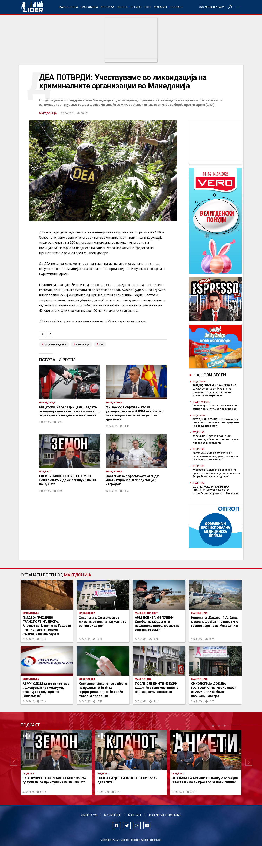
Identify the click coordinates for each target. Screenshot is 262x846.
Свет (147, 7)
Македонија (68, 7)
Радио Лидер (32, 7)
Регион (136, 7)
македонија (82, 344)
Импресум (89, 815)
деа (101, 344)
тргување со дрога (55, 344)
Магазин (160, 7)
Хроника (107, 7)
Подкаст (176, 7)
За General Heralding (164, 815)
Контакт (134, 815)
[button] (13, 762)
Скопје (122, 7)
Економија (89, 7)
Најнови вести (210, 375)
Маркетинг (112, 815)
